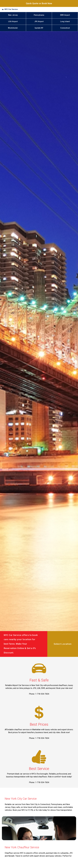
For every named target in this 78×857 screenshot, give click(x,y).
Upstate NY (39, 28)
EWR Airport (65, 15)
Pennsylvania (39, 15)
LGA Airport (13, 22)
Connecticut (65, 28)
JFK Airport (39, 22)
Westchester (13, 28)
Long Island (65, 22)
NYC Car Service (11, 9)
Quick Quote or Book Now (39, 3)
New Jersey (13, 15)
